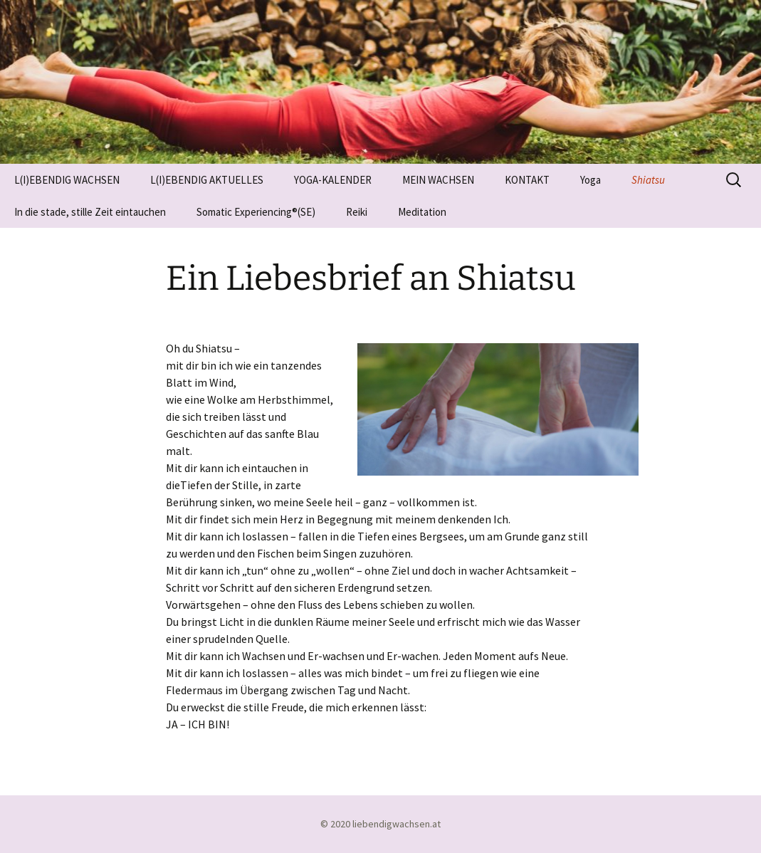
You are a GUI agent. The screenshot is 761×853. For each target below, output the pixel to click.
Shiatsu (648, 180)
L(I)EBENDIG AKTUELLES (206, 180)
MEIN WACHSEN (438, 180)
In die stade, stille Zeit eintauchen (90, 212)
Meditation (422, 212)
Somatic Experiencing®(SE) (255, 212)
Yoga (590, 180)
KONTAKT (527, 180)
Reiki (356, 212)
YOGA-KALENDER (333, 180)
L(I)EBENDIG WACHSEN (67, 180)
